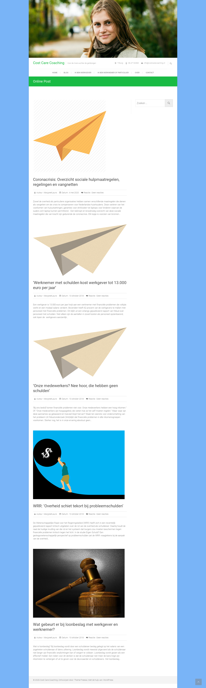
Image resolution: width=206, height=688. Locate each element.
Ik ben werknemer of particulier (113, 73)
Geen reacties (98, 192)
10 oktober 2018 (76, 296)
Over (137, 73)
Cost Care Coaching (48, 63)
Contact (150, 73)
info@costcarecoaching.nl (154, 63)
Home (54, 73)
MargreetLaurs (50, 192)
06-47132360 (133, 63)
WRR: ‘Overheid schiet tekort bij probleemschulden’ (78, 506)
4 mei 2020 (74, 192)
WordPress (108, 680)
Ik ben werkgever (83, 73)
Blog (66, 73)
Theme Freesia (80, 680)
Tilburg (120, 63)
